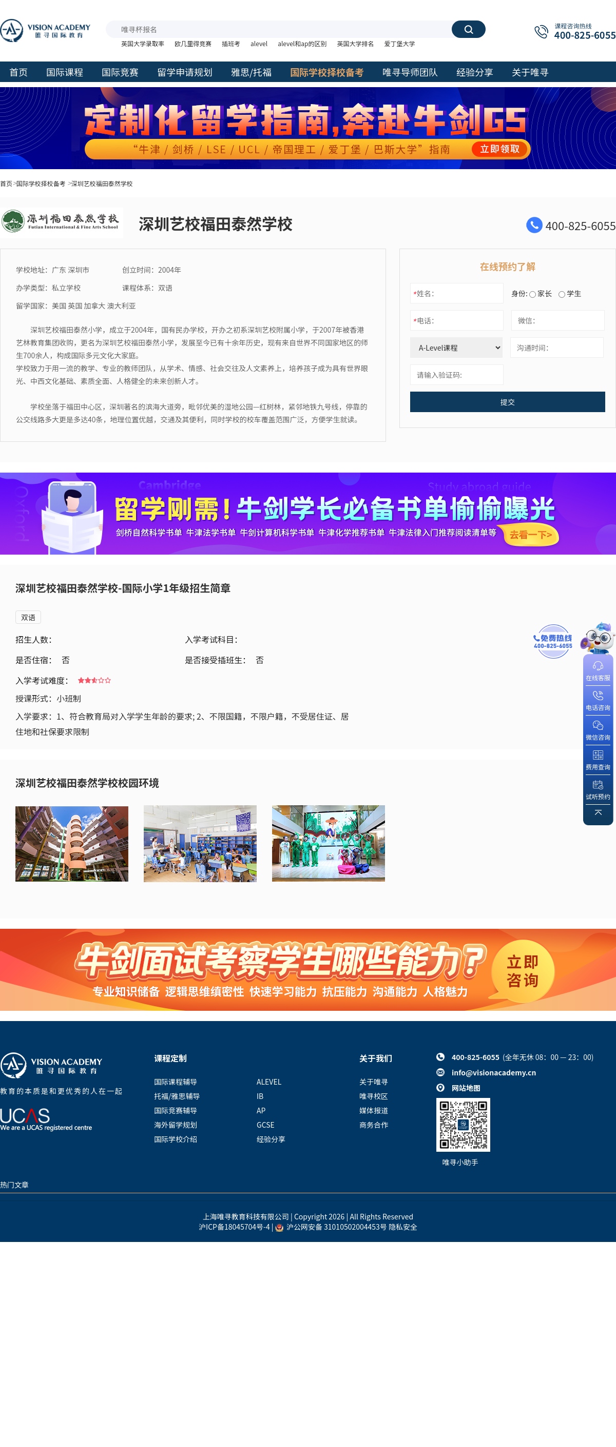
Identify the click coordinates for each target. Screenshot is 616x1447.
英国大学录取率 (142, 43)
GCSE (266, 1124)
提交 (507, 402)
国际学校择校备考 (41, 183)
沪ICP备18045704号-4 (234, 1226)
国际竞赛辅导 (175, 1110)
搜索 (468, 29)
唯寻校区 (373, 1096)
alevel (259, 43)
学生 (570, 293)
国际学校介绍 (175, 1139)
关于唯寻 (373, 1081)
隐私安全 (403, 1226)
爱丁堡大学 (399, 43)
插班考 (231, 43)
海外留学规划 (175, 1124)
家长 (540, 293)
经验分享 (271, 1139)
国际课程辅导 (175, 1081)
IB (260, 1096)
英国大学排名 (355, 43)
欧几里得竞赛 (193, 43)
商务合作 (373, 1124)
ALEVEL (269, 1081)
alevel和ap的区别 (302, 43)
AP (261, 1110)
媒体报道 (373, 1110)
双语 (28, 617)
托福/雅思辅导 (177, 1096)
